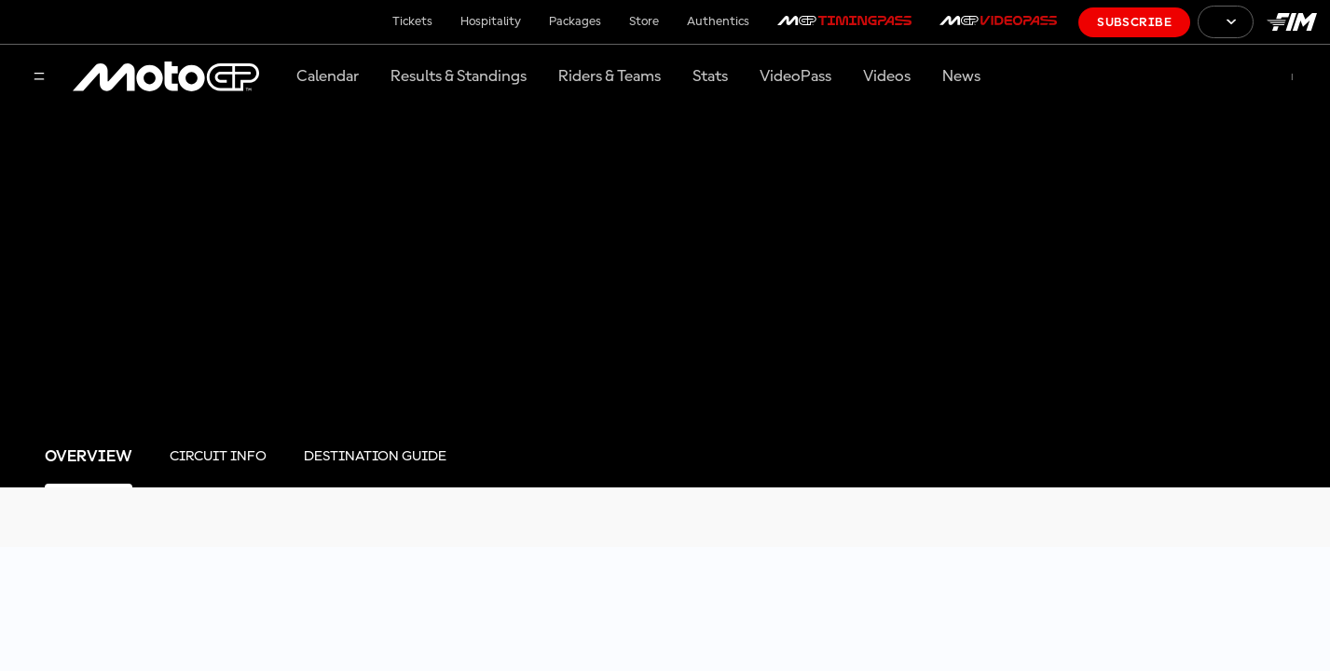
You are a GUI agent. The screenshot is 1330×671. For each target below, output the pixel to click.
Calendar (327, 76)
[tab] (88, 457)
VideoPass (795, 76)
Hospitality (490, 21)
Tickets (412, 21)
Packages (575, 21)
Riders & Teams (609, 76)
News (961, 76)
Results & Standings (459, 76)
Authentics (718, 21)
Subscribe (1134, 22)
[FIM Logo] (1292, 22)
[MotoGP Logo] (166, 77)
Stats (710, 76)
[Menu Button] (39, 77)
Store (644, 21)
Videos (887, 76)
